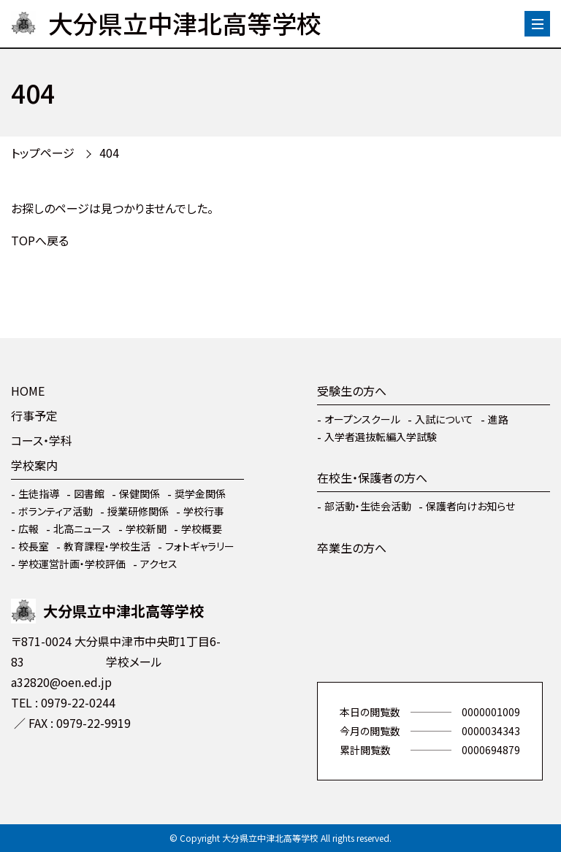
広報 (28, 528)
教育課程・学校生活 (107, 546)
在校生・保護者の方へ (372, 477)
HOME (28, 390)
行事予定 (34, 415)
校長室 (33, 546)
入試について (444, 419)
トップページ (43, 152)
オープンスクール (362, 419)
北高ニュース (82, 528)
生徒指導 (38, 493)
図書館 (89, 493)
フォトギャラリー (199, 546)
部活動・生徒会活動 (367, 506)
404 (109, 152)
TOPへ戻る (40, 240)
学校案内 (34, 465)
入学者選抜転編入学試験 (380, 436)
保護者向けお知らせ (470, 506)
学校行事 (203, 511)
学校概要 (201, 528)
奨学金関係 (200, 493)
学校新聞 (146, 528)
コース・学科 (41, 440)
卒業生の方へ (351, 547)
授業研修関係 (138, 511)
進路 (498, 419)
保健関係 (139, 493)
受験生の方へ (351, 390)
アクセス (159, 563)
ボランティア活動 (55, 511)
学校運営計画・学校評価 (72, 563)
